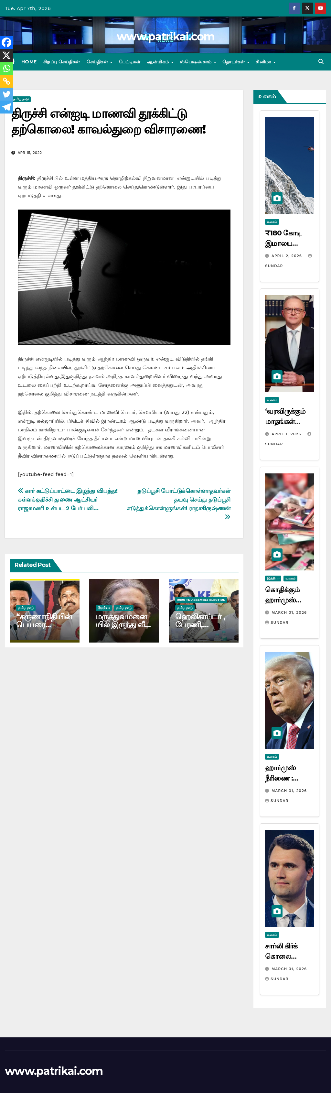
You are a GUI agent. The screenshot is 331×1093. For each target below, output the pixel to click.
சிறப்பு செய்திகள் (61, 62)
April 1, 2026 (287, 434)
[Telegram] (6, 107)
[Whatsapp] (6, 68)
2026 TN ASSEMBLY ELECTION (201, 599)
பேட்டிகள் (130, 62)
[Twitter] (6, 94)
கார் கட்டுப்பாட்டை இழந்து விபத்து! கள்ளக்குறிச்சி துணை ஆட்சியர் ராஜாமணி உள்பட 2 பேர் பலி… (68, 499)
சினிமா (264, 62)
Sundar (276, 622)
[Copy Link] (6, 81)
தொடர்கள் (234, 62)
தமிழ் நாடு (21, 99)
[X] (6, 55)
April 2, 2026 (288, 256)
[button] (321, 62)
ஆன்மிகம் (158, 62)
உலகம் (272, 221)
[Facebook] (6, 42)
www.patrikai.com (165, 36)
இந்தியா (104, 608)
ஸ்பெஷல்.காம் (196, 62)
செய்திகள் (98, 62)
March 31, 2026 (289, 612)
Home (29, 62)
